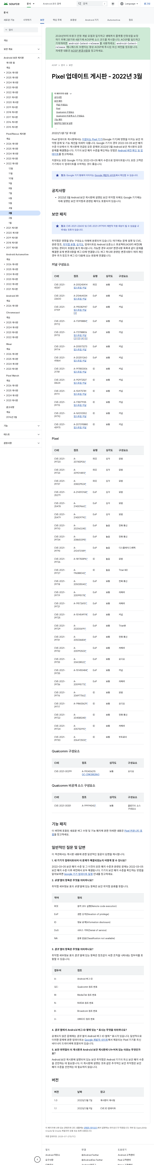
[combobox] (92, 3)
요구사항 (49, 1160)
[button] (18, 49)
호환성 (73, 20)
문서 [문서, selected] (29, 3)
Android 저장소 (52, 1155)
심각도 (79, 244)
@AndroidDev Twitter (92, 1160)
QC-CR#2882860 (90, 774)
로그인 (147, 3)
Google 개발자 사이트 (105, 175)
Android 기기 (92, 20)
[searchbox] (21, 29)
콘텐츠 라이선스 (91, 1128)
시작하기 (27, 20)
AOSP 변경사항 (79, 50)
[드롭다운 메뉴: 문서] (35, 3)
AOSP (54, 65)
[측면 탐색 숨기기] (37, 1159)
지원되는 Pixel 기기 (92, 139)
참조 (131, 20)
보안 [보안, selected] (42, 20)
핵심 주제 (57, 20)
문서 (6, 12)
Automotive (113, 20)
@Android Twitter (90, 1155)
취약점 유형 (69, 244)
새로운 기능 (9, 20)
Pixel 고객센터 (124, 1160)
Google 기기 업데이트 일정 (78, 874)
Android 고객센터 (126, 1155)
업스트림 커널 (80, 287)
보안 (71, 65)
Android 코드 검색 (52, 3)
